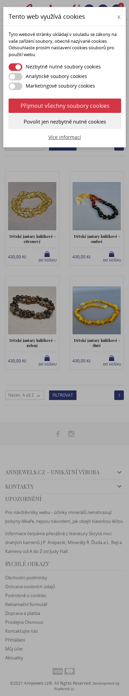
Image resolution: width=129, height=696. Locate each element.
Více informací (64, 137)
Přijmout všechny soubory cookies (65, 105)
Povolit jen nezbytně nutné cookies (65, 121)
